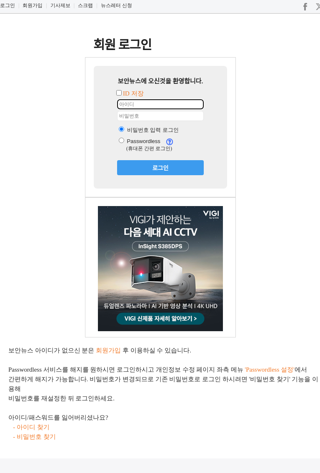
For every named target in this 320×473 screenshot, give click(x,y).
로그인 (7, 5)
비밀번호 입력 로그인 (149, 130)
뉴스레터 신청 (116, 5)
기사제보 (60, 5)
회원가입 (32, 5)
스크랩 (85, 5)
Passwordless (139, 141)
